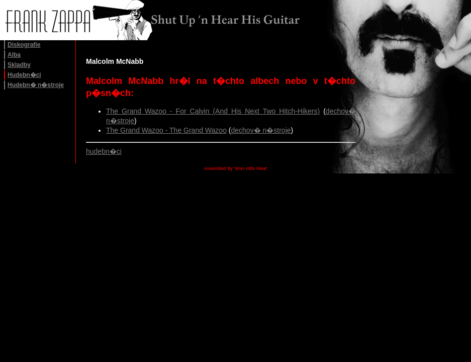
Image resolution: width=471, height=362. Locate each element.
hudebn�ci (104, 151)
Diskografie (24, 44)
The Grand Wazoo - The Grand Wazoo (166, 130)
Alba (14, 54)
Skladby (19, 64)
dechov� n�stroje (261, 130)
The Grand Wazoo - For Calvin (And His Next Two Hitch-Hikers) (213, 111)
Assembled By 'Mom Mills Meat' (235, 168)
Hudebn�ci (24, 74)
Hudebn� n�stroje (36, 84)
